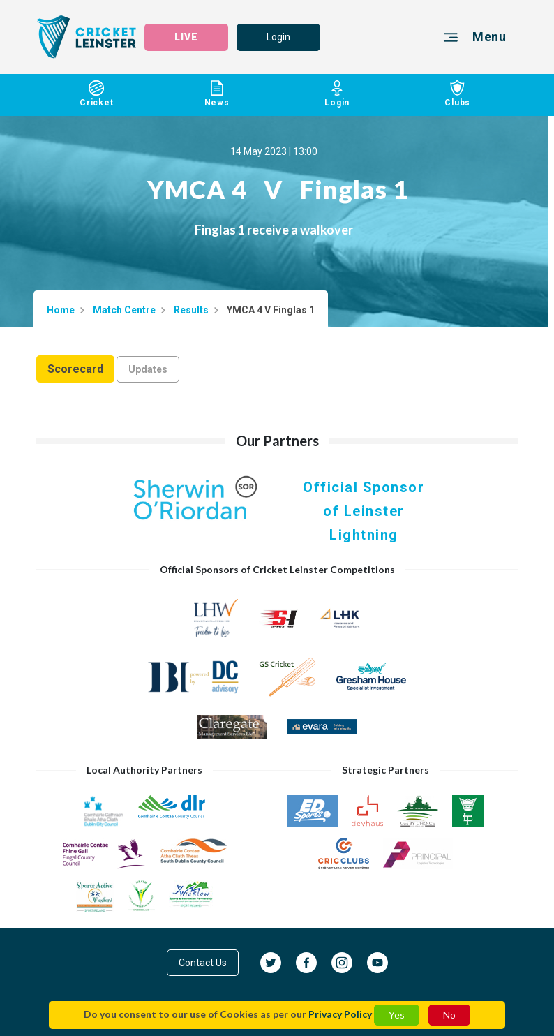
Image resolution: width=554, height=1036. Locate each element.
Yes (397, 1015)
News (217, 94)
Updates (147, 369)
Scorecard (75, 369)
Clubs (458, 94)
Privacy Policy (340, 1014)
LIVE (186, 37)
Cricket (96, 94)
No (449, 1015)
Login (278, 37)
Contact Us (203, 962)
